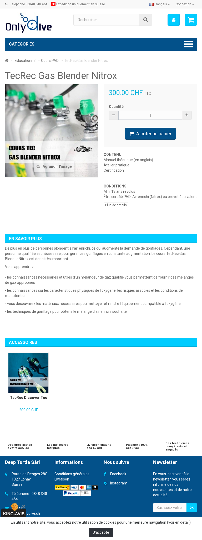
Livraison (61, 479)
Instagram (118, 483)
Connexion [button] (185, 4)
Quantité (116, 107)
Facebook (118, 474)
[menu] (174, 20)
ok (192, 507)
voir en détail (178, 522)
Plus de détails (116, 205)
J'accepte (101, 532)
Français (159, 4)
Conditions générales (71, 474)
